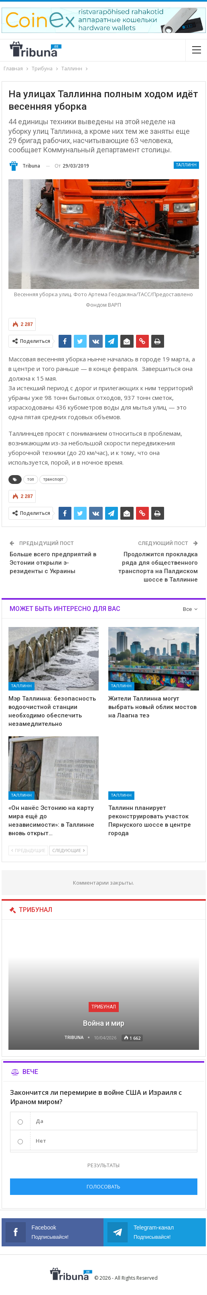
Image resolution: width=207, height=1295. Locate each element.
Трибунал (103, 1007)
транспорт (53, 479)
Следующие (68, 850)
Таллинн (186, 165)
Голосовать (103, 1186)
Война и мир (103, 1023)
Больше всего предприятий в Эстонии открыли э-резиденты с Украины (53, 563)
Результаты (103, 1165)
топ (30, 479)
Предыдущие (28, 850)
